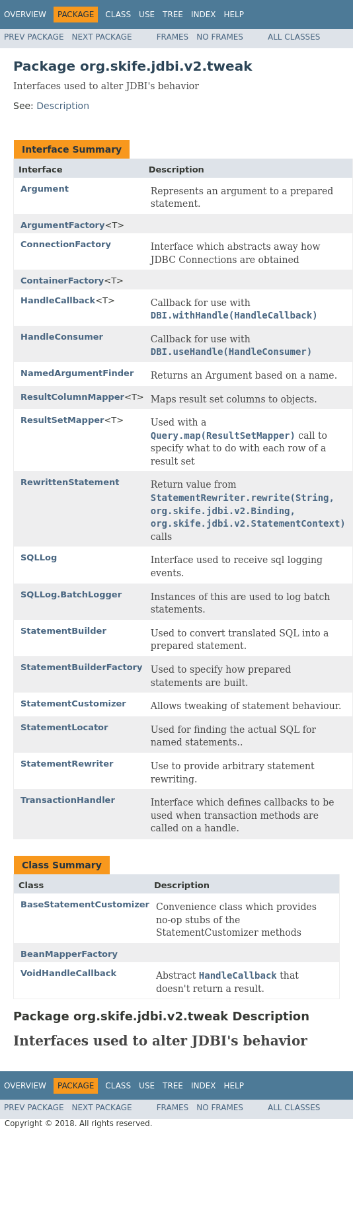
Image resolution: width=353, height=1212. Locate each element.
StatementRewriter (66, 764)
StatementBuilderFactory (81, 667)
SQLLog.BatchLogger (71, 594)
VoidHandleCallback (68, 973)
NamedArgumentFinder (77, 373)
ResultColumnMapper (72, 397)
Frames (173, 37)
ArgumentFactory (62, 225)
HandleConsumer (61, 337)
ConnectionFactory (65, 244)
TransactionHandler (67, 800)
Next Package (102, 37)
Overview (25, 14)
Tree (173, 14)
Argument (44, 189)
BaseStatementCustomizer (84, 904)
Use (147, 14)
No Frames (219, 37)
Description (62, 105)
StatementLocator (64, 727)
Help (233, 14)
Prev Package (34, 37)
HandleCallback (57, 300)
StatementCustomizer (73, 703)
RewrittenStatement (69, 482)
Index (203, 14)
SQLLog (38, 557)
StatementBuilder (63, 631)
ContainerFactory (62, 280)
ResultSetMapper (62, 420)
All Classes (294, 37)
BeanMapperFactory (69, 954)
